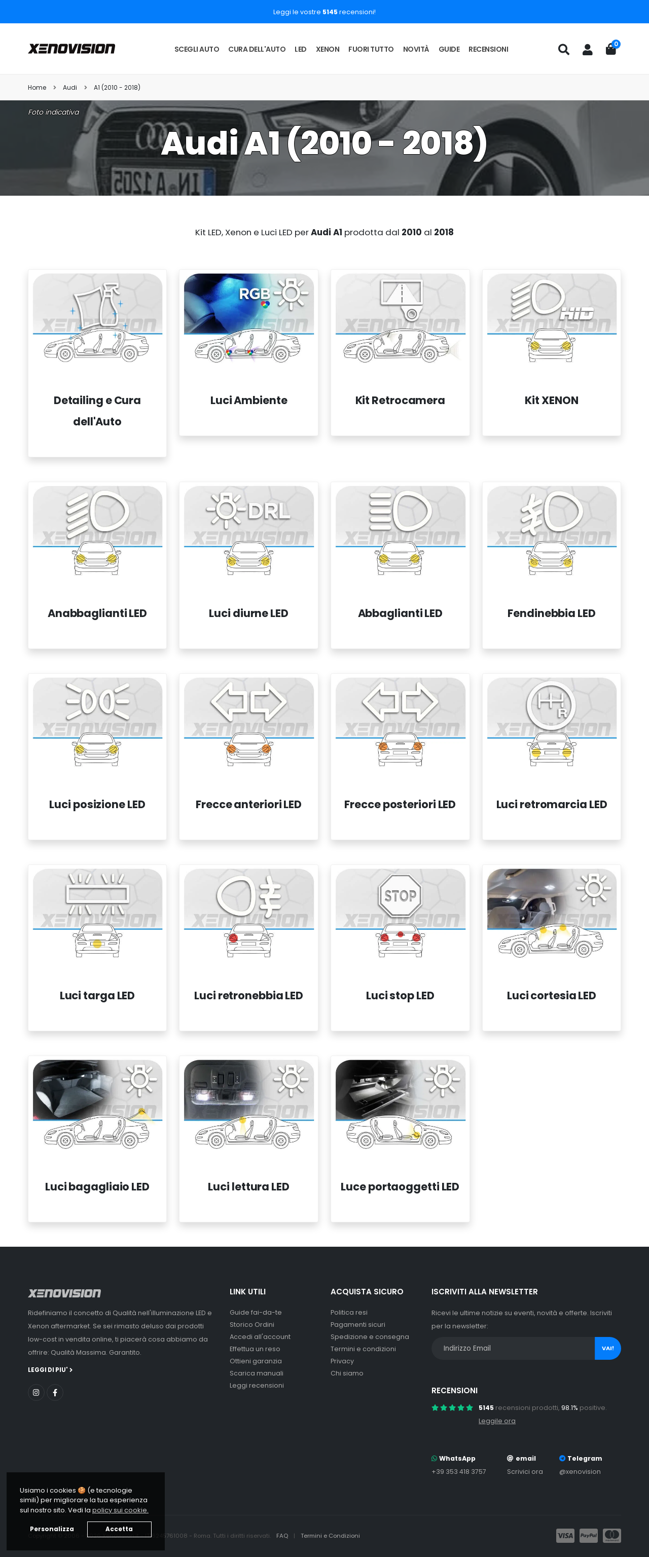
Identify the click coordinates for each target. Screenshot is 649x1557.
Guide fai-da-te (256, 1312)
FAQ (283, 1536)
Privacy (342, 1361)
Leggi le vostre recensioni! (324, 12)
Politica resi (349, 1312)
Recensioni (488, 49)
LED (301, 49)
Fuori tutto (371, 49)
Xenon (328, 49)
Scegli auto (197, 49)
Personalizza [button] (52, 1529)
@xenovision (580, 1471)
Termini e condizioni (363, 1349)
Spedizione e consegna (370, 1336)
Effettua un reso (255, 1349)
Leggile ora (497, 1421)
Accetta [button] (119, 1529)
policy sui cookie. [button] (120, 1510)
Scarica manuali (256, 1373)
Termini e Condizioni (330, 1536)
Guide (449, 49)
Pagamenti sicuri (358, 1324)
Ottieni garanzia (256, 1361)
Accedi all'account (260, 1336)
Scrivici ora (525, 1471)
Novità (416, 49)
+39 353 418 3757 (458, 1471)
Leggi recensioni (257, 1385)
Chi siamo (347, 1373)
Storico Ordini (252, 1324)
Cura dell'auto (256, 49)
